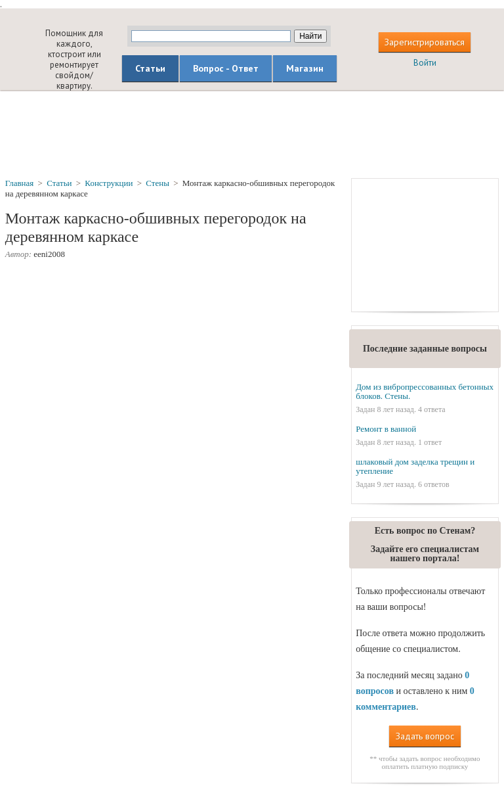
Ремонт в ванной (386, 429)
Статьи (150, 68)
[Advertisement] (252, 133)
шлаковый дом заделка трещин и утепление (415, 466)
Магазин (305, 68)
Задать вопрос (425, 736)
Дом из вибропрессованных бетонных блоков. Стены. (425, 391)
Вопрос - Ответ (226, 68)
